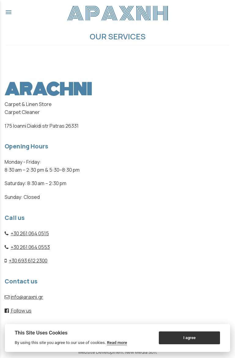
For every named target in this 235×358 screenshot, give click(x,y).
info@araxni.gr (27, 297)
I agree (189, 337)
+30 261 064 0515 (30, 233)
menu (8, 12)
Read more (117, 342)
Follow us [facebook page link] (18, 310)
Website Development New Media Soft (117, 352)
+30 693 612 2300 (28, 260)
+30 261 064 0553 (30, 247)
